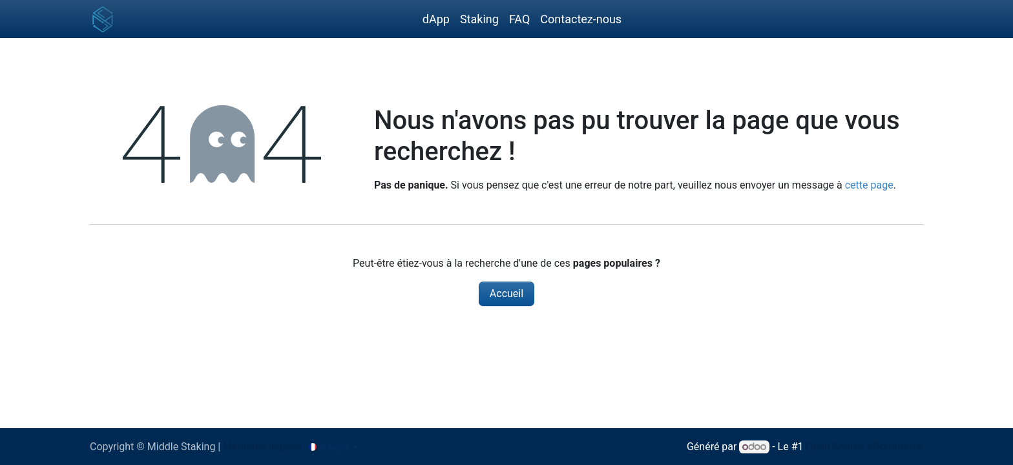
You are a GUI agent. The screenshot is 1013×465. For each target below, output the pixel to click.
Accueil (506, 293)
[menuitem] (436, 19)
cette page (869, 185)
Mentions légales (262, 446)
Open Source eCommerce (864, 446)
